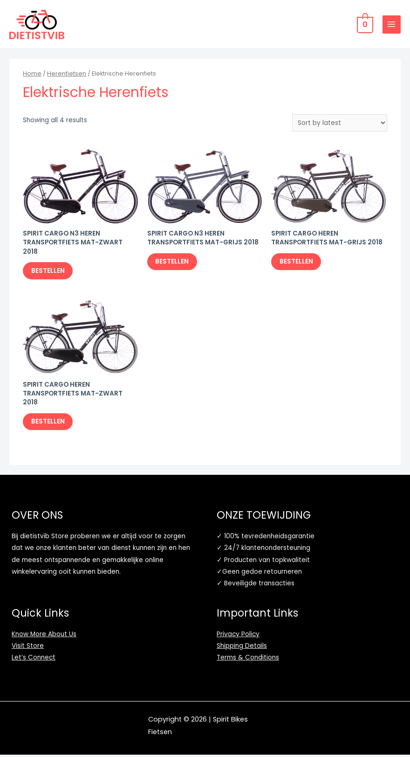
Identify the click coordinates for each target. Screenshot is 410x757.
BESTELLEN (49, 271)
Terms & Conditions (248, 659)
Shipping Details (242, 648)
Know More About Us (44, 636)
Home (32, 74)
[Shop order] (339, 123)
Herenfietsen (66, 74)
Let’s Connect (33, 659)
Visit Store (28, 648)
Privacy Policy (238, 636)
